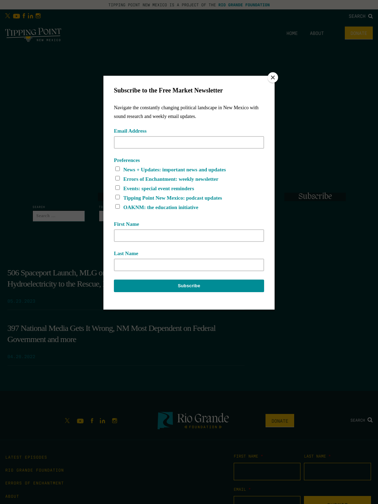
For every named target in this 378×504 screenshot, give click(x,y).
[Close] (273, 77)
